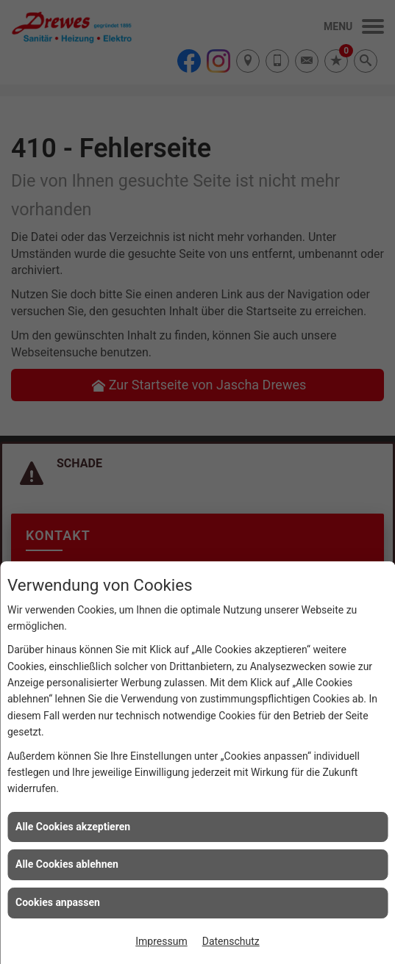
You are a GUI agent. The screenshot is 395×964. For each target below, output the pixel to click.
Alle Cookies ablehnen (66, 864)
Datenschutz (231, 941)
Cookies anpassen (57, 902)
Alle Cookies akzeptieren (72, 826)
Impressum (161, 941)
